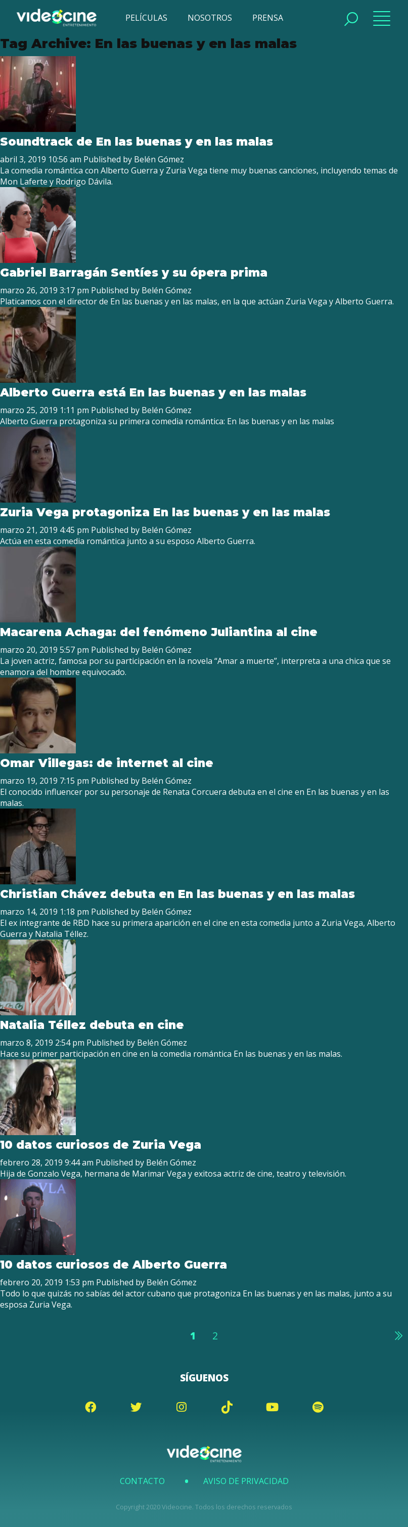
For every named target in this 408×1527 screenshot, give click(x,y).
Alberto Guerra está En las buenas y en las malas (153, 392)
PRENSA (267, 17)
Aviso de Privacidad (246, 1481)
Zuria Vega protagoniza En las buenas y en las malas (165, 512)
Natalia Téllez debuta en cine (92, 1025)
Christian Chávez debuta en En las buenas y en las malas (177, 894)
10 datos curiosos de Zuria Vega (100, 1145)
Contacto (142, 1481)
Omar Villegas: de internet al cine (106, 763)
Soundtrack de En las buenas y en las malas (136, 141)
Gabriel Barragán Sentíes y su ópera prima (133, 272)
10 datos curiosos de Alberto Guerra (113, 1264)
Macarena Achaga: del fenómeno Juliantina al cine (159, 632)
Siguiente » (398, 1335)
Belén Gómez (159, 159)
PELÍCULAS (146, 17)
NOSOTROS (210, 17)
